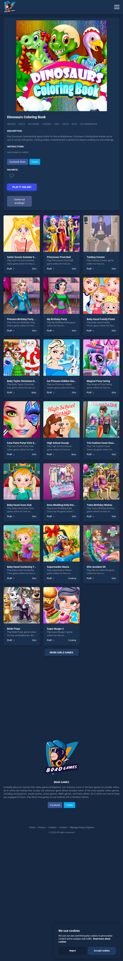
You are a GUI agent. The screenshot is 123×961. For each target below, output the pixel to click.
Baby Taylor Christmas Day (22, 381)
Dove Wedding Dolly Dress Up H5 (65, 505)
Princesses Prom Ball (59, 257)
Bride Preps (13, 628)
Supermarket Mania (58, 566)
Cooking (72, 578)
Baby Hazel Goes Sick (19, 505)
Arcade (11, 124)
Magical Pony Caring (98, 381)
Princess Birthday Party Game (24, 319)
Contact (63, 827)
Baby (34, 392)
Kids (74, 124)
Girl (56, 124)
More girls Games (61, 652)
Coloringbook (88, 124)
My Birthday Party (57, 319)
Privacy (42, 827)
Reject (72, 950)
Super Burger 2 (55, 628)
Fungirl (46, 124)
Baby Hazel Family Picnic (101, 319)
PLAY (9, 269)
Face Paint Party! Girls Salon (23, 442)
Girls (22, 124)
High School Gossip (58, 442)
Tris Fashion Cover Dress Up (102, 442)
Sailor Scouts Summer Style (23, 257)
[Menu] (116, 7)
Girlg (65, 124)
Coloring (33, 124)
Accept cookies (102, 950)
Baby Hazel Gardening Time (23, 566)
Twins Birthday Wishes (99, 505)
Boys (73, 454)
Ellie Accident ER (96, 566)
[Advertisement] (61, 693)
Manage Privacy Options (81, 827)
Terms (32, 827)
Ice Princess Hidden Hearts (62, 381)
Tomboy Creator (96, 257)
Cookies (52, 827)
